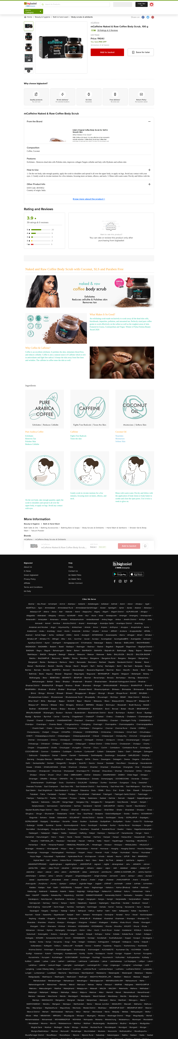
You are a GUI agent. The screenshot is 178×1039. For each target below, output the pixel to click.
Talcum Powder (37, 530)
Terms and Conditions (33, 587)
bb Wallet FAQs (74, 575)
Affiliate (27, 583)
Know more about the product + (89, 199)
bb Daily (27, 591)
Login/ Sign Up (141, 4)
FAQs (70, 567)
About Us (28, 567)
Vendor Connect (75, 583)
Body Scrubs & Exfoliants (93, 528)
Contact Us (73, 571)
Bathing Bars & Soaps (71, 528)
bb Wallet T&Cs (74, 579)
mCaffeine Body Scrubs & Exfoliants (50, 539)
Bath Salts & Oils (32, 528)
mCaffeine (95, 22)
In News (27, 571)
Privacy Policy (30, 579)
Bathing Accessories (50, 528)
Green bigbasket (31, 575)
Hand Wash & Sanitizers (117, 528)
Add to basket (107, 52)
